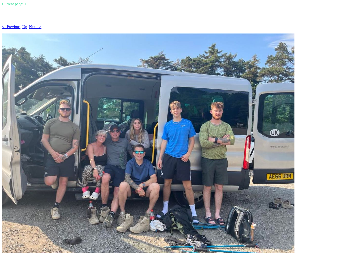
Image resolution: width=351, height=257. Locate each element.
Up (24, 27)
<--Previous (11, 27)
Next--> (35, 27)
